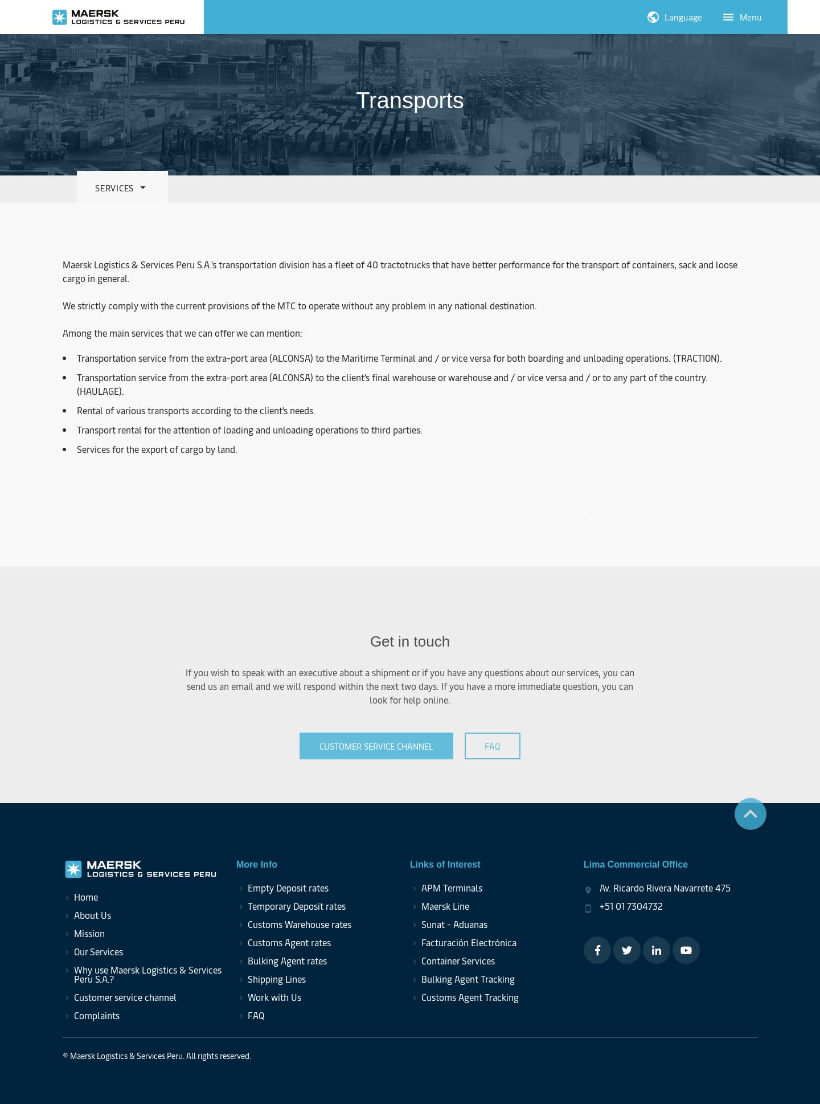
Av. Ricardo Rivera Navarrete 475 (665, 887)
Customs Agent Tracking (470, 997)
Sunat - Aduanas (454, 924)
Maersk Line (445, 905)
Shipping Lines (277, 978)
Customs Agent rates (289, 942)
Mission (89, 933)
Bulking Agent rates (287, 960)
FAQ (256, 1015)
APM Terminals (451, 887)
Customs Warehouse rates (299, 924)
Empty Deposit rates (288, 887)
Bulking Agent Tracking (468, 978)
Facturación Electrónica (468, 942)
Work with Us (274, 997)
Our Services (98, 951)
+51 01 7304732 (631, 905)
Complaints (97, 1015)
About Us (92, 915)
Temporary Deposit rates (297, 905)
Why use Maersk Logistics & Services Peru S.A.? (148, 974)
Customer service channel (125, 997)
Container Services (458, 960)
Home (86, 896)
